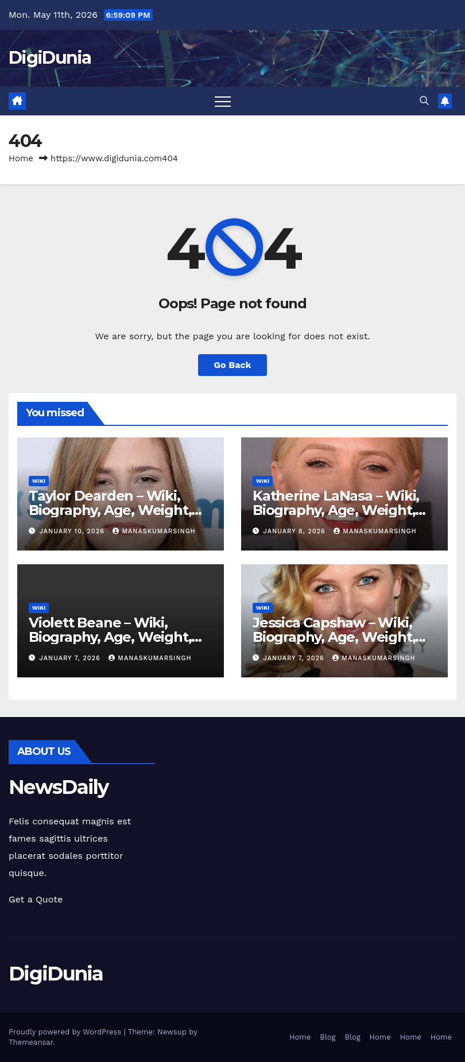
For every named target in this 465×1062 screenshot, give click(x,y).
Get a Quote (36, 899)
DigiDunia (50, 57)
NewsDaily (58, 787)
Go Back (232, 364)
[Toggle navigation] (222, 101)
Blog (327, 1037)
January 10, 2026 (73, 531)
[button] (424, 100)
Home (21, 158)
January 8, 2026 (296, 531)
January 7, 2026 (71, 658)
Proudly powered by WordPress (66, 1032)
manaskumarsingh (154, 531)
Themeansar (31, 1042)
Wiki (38, 481)
